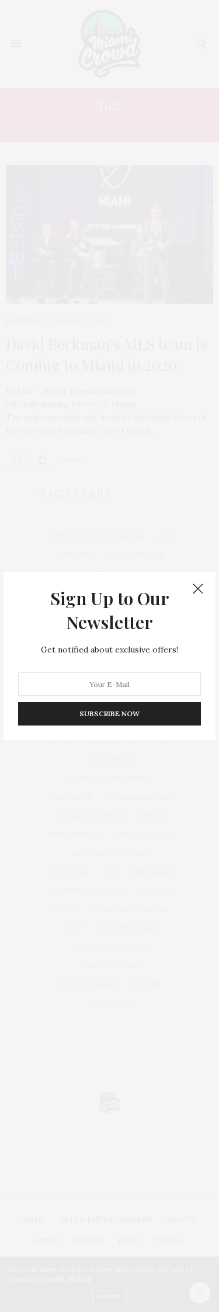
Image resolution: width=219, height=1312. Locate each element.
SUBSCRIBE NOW (109, 713)
